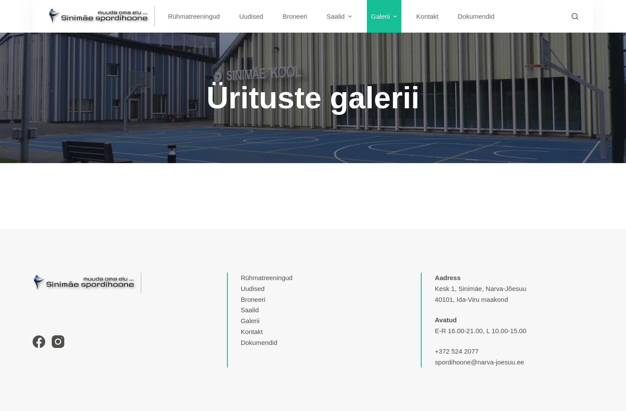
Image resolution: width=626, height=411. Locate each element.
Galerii (250, 320)
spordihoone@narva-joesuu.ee (479, 362)
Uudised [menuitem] (251, 16)
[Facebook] (39, 341)
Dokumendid (259, 342)
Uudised (253, 288)
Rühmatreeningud (267, 277)
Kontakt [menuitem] (427, 16)
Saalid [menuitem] (340, 16)
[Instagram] (58, 341)
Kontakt (252, 331)
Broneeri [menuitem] (295, 16)
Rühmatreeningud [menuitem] (194, 16)
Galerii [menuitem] (385, 16)
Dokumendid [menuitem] (476, 16)
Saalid (250, 310)
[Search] (575, 16)
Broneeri (253, 299)
